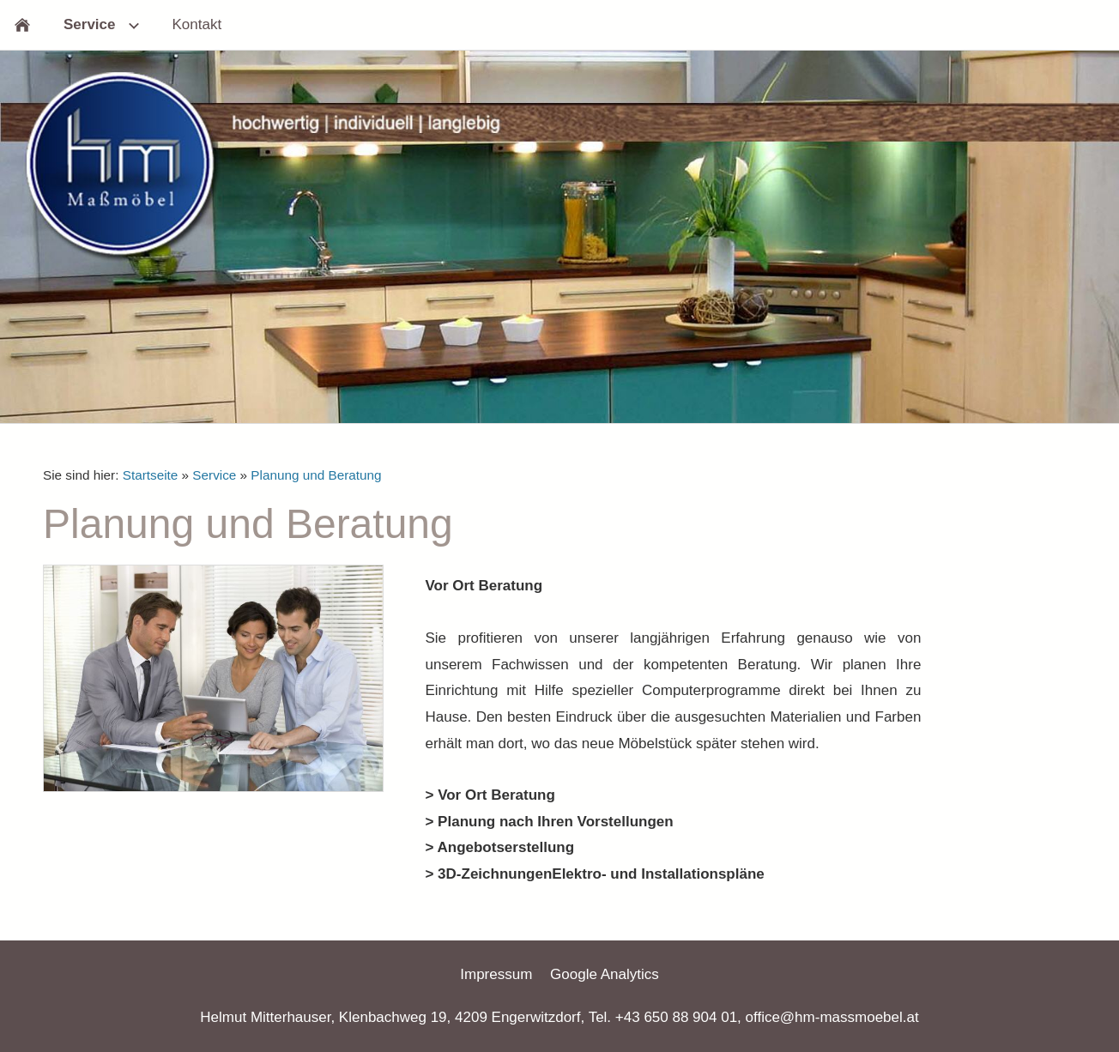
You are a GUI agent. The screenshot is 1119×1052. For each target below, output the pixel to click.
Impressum (496, 974)
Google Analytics (604, 974)
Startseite (150, 475)
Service (214, 475)
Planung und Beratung (316, 475)
